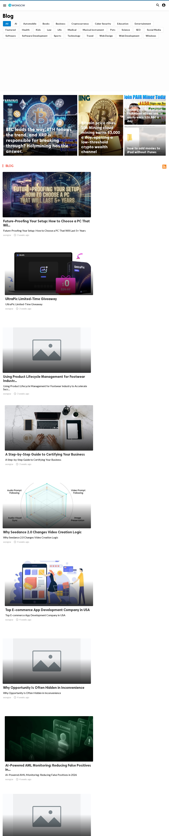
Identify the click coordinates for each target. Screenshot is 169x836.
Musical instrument (93, 29)
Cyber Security (103, 23)
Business (60, 23)
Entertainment (143, 23)
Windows (151, 35)
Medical (72, 29)
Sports (57, 35)
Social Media (154, 29)
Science (126, 29)
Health (26, 29)
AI (16, 23)
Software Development (35, 35)
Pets (112, 29)
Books (46, 23)
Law (49, 29)
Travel (89, 35)
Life (60, 29)
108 (120, 800)
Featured (10, 29)
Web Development (129, 35)
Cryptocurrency (80, 23)
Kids (38, 29)
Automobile (29, 23)
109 (128, 800)
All (6, 23)
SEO (138, 29)
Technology (74, 35)
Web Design (106, 35)
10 (106, 800)
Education (122, 23)
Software (10, 35)
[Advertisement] (84, 63)
